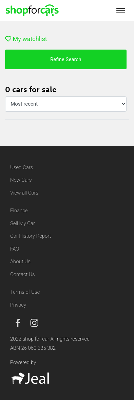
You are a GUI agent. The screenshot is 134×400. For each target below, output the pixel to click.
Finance (18, 210)
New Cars (21, 180)
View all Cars (24, 193)
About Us (20, 261)
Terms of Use (25, 292)
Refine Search (65, 59)
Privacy (18, 305)
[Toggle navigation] (120, 10)
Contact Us (22, 274)
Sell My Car (22, 223)
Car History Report (30, 236)
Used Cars (21, 167)
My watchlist (26, 38)
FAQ (14, 249)
